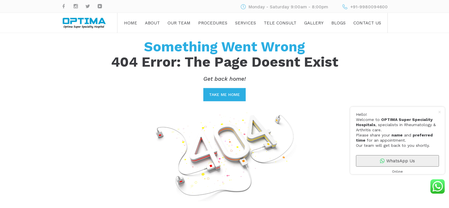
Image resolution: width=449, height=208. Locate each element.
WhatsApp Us (397, 160)
